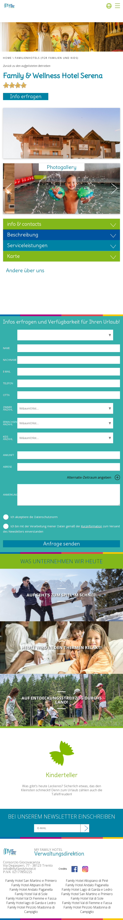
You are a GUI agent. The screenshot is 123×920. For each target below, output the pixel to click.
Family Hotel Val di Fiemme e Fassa (87, 903)
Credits (63, 868)
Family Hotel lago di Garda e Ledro (31, 903)
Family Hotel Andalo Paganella (31, 889)
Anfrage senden (61, 543)
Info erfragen (25, 96)
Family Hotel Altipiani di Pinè (31, 885)
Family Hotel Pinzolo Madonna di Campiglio (31, 909)
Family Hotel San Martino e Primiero (31, 880)
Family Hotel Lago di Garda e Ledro (87, 889)
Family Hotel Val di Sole (31, 894)
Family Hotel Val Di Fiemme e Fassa (31, 898)
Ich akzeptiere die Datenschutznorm (34, 517)
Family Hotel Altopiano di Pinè (87, 880)
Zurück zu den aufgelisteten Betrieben (26, 65)
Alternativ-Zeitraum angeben (89, 477)
